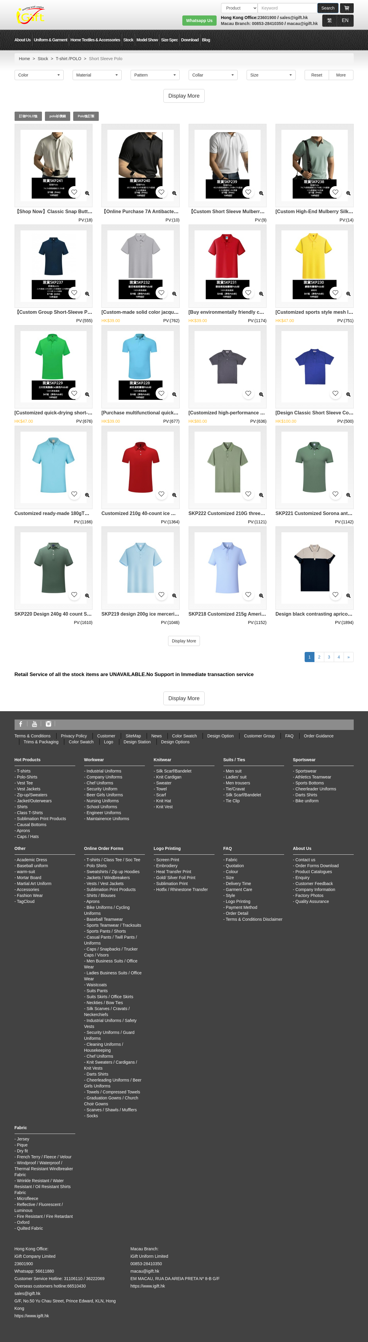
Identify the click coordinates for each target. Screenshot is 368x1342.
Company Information (315, 889)
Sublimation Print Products (41, 818)
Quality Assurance (312, 901)
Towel (161, 789)
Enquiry (302, 877)
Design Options (175, 741)
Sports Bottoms (309, 783)
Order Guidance (319, 736)
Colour (232, 871)
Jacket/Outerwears (34, 800)
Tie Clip (233, 800)
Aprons (23, 830)
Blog (206, 40)
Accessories (28, 889)
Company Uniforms (104, 777)
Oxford (23, 1222)
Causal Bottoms (31, 824)
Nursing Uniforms (103, 800)
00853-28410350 (267, 23)
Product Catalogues (313, 871)
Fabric (231, 859)
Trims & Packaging (41, 741)
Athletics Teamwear (313, 777)
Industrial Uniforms (104, 771)
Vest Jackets (28, 789)
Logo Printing (238, 901)
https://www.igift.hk (32, 1315)
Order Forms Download (317, 865)
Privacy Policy (74, 736)
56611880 (44, 1271)
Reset (316, 75)
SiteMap (133, 736)
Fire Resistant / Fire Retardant (45, 1216)
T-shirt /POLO (69, 58)
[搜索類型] (239, 8)
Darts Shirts (306, 794)
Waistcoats (97, 984)
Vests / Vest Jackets (105, 883)
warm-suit (26, 871)
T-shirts (24, 771)
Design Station (137, 741)
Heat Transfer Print (173, 871)
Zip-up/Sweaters (32, 794)
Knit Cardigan (168, 777)
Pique (22, 1145)
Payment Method (241, 907)
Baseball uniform (32, 865)
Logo (108, 741)
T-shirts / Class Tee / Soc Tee (113, 859)
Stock (128, 40)
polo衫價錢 (57, 116)
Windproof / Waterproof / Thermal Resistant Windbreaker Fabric (44, 1168)
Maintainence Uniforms (108, 818)
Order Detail (237, 913)
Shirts (22, 806)
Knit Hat (163, 800)
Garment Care (239, 889)
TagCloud (26, 901)
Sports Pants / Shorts (106, 931)
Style (230, 895)
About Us (23, 40)
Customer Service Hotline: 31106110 (49, 1278)
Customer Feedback (314, 883)
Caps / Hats (28, 836)
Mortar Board (29, 877)
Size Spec (169, 40)
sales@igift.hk (294, 17)
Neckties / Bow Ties (105, 1002)
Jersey (23, 1139)
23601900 (267, 17)
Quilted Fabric (30, 1228)
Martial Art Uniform (34, 883)
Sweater (163, 783)
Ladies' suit (236, 777)
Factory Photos (309, 895)
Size (230, 877)
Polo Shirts (97, 865)
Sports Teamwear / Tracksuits (114, 925)
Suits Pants (97, 990)
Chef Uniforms (100, 783)
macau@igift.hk (302, 23)
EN (345, 20)
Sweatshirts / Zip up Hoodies (113, 871)
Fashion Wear (30, 895)
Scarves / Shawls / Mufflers (112, 1109)
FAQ (289, 736)
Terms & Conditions (33, 736)
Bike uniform (307, 800)
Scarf (161, 794)
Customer (106, 736)
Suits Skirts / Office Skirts (110, 996)
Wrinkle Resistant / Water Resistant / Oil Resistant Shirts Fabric (43, 1186)
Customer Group (259, 736)
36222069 (95, 1278)
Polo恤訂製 (86, 116)
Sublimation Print (172, 883)
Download (190, 40)
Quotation (235, 865)
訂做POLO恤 (28, 116)
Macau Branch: (236, 23)
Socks (92, 1115)
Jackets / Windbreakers (108, 877)
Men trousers (238, 783)
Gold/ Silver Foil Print (175, 877)
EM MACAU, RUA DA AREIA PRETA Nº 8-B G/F (175, 1278)
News (156, 736)
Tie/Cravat (235, 789)
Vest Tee (25, 783)
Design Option (220, 736)
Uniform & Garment (50, 40)
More (341, 75)
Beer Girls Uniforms (105, 794)
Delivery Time (238, 883)
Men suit (234, 771)
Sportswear (306, 771)
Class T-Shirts (30, 812)
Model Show (147, 40)
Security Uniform (102, 789)
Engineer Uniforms (104, 812)
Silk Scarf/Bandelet (173, 771)
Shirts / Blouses (101, 895)
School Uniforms (102, 806)
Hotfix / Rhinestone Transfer (182, 889)
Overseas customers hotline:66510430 (50, 1286)
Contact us (305, 859)
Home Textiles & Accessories (95, 40)
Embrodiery (167, 865)
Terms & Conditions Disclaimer (254, 919)
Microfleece (27, 1198)
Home (24, 58)
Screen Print (167, 859)
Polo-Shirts (27, 777)
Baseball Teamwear (105, 919)
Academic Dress (32, 859)
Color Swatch (184, 736)
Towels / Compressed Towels (113, 1092)
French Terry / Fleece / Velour (44, 1156)
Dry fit (22, 1150)
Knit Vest (164, 806)
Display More (184, 641)
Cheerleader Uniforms (315, 789)
